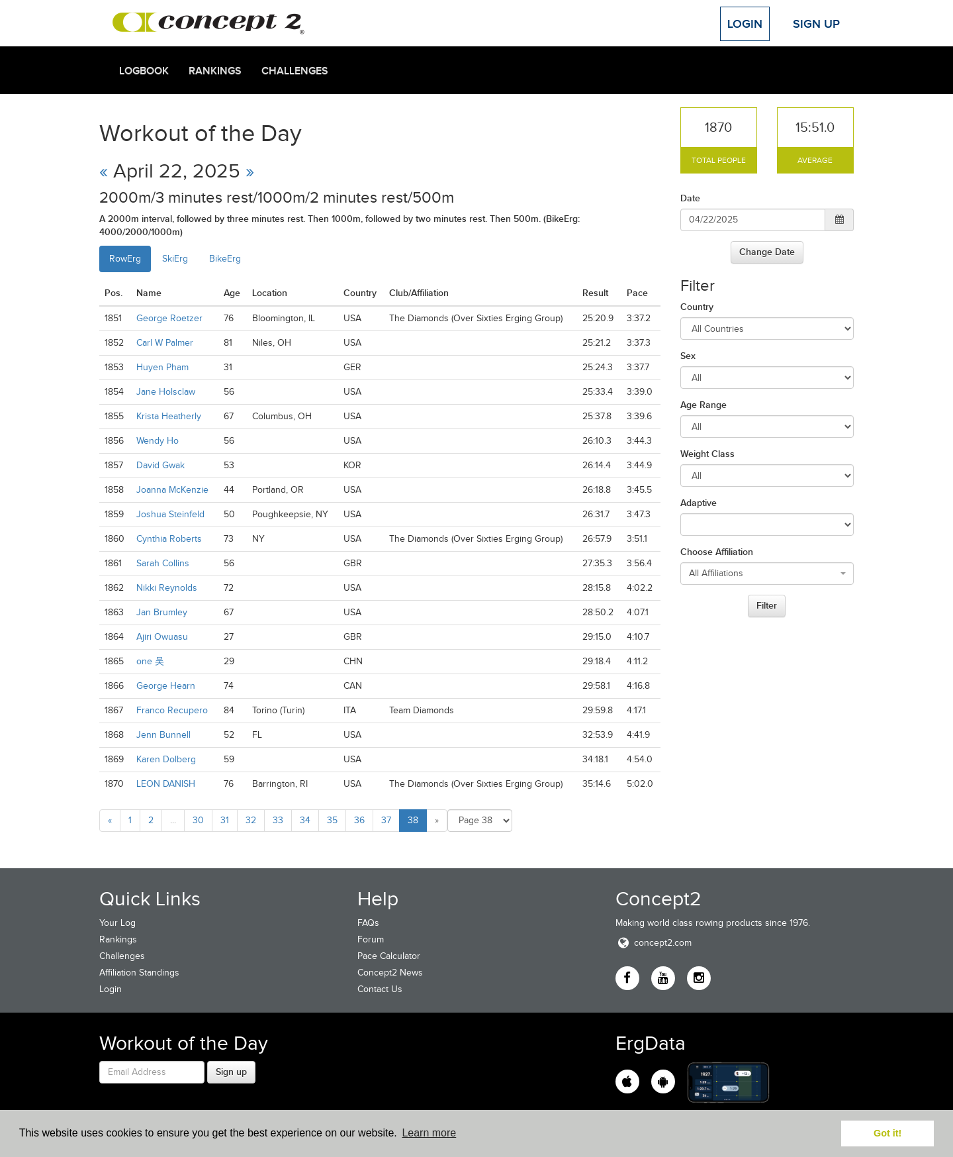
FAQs (368, 923)
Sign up (231, 1071)
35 (332, 820)
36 (359, 820)
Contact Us (379, 989)
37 (386, 820)
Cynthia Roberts (169, 539)
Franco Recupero (172, 710)
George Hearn (165, 686)
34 (305, 820)
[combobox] (767, 573)
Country (696, 306)
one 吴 (150, 661)
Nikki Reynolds (166, 588)
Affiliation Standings (139, 973)
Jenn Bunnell (163, 735)
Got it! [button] (887, 1133)
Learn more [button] (429, 1132)
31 (224, 820)
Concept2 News (390, 973)
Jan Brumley (161, 612)
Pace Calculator (388, 956)
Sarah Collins (162, 563)
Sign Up (816, 23)
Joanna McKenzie (172, 490)
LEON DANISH (165, 784)
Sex (688, 355)
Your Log (117, 923)
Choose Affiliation (716, 551)
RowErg (125, 259)
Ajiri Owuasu (162, 637)
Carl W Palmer (164, 343)
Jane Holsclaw (165, 392)
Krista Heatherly (168, 416)
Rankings (215, 71)
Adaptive (698, 502)
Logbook (144, 71)
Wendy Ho (157, 441)
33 (278, 820)
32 (251, 820)
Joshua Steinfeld (170, 514)
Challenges (294, 71)
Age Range (703, 404)
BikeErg (225, 259)
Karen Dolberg (166, 759)
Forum (370, 939)
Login (744, 23)
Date (690, 198)
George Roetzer (169, 318)
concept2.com (653, 943)
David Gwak (160, 465)
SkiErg (175, 259)
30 (198, 820)
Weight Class (707, 453)
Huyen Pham (162, 367)
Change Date (767, 251)
